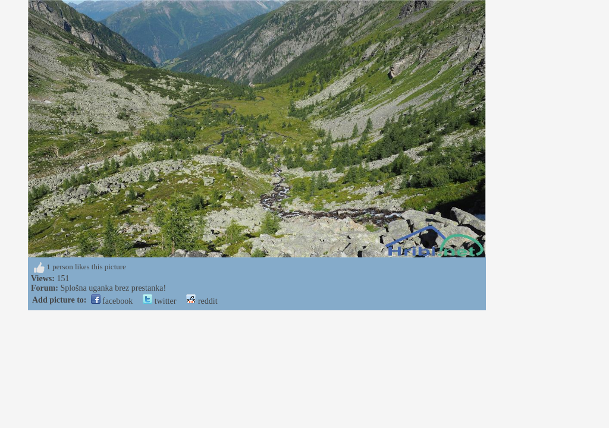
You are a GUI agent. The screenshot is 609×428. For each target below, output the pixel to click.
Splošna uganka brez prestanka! (113, 288)
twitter (159, 301)
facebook (112, 301)
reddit (201, 301)
